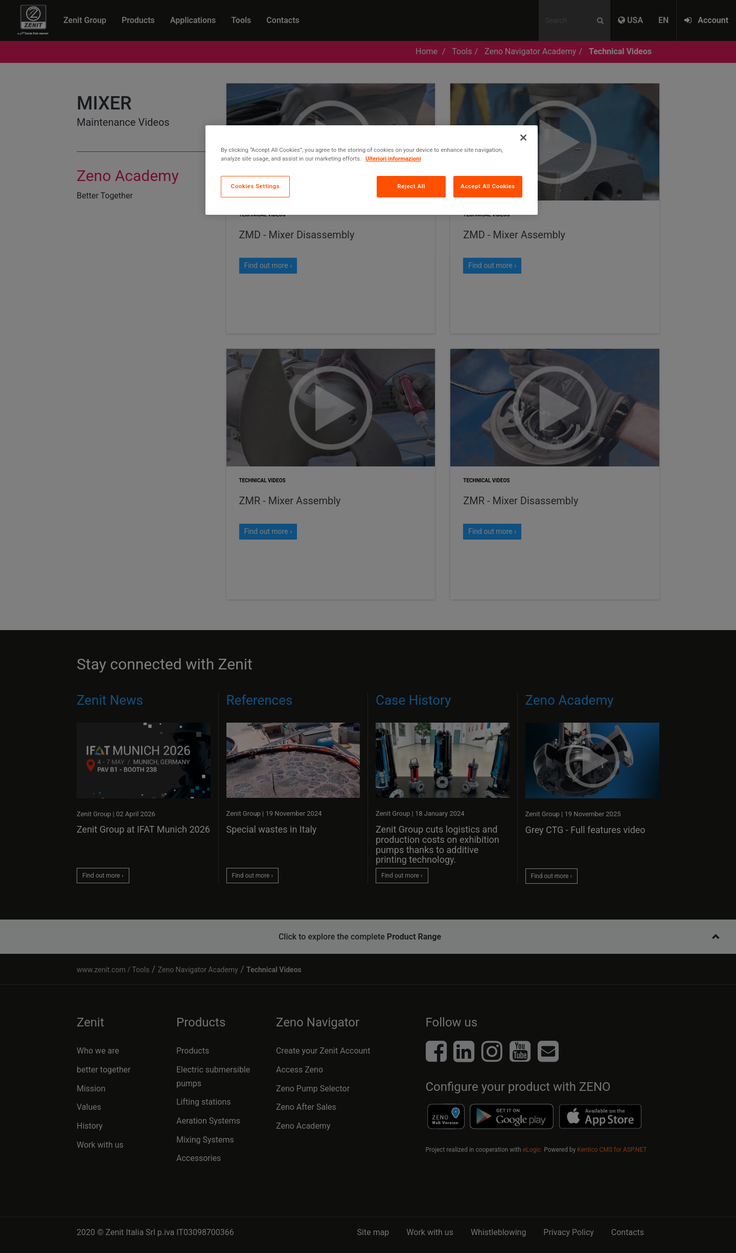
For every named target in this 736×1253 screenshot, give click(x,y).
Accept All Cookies (488, 186)
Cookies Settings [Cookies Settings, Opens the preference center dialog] (255, 186)
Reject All (411, 186)
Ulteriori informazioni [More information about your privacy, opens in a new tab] (393, 158)
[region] (371, 170)
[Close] (523, 137)
